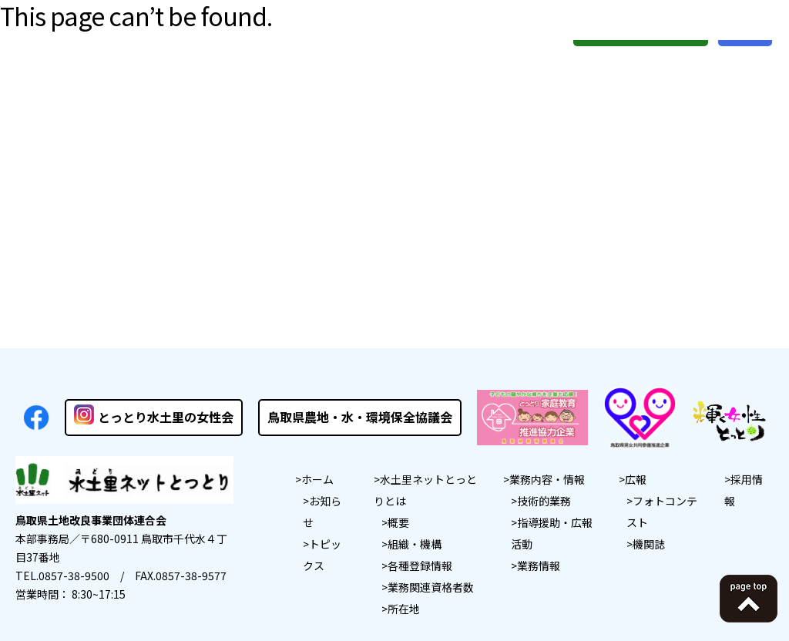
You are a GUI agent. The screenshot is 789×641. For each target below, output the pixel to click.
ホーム (317, 479)
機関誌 (649, 544)
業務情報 (538, 565)
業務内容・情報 (547, 479)
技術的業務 (544, 500)
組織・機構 (415, 544)
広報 (635, 479)
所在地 (404, 608)
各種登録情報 (420, 565)
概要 (398, 522)
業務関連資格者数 (431, 587)
